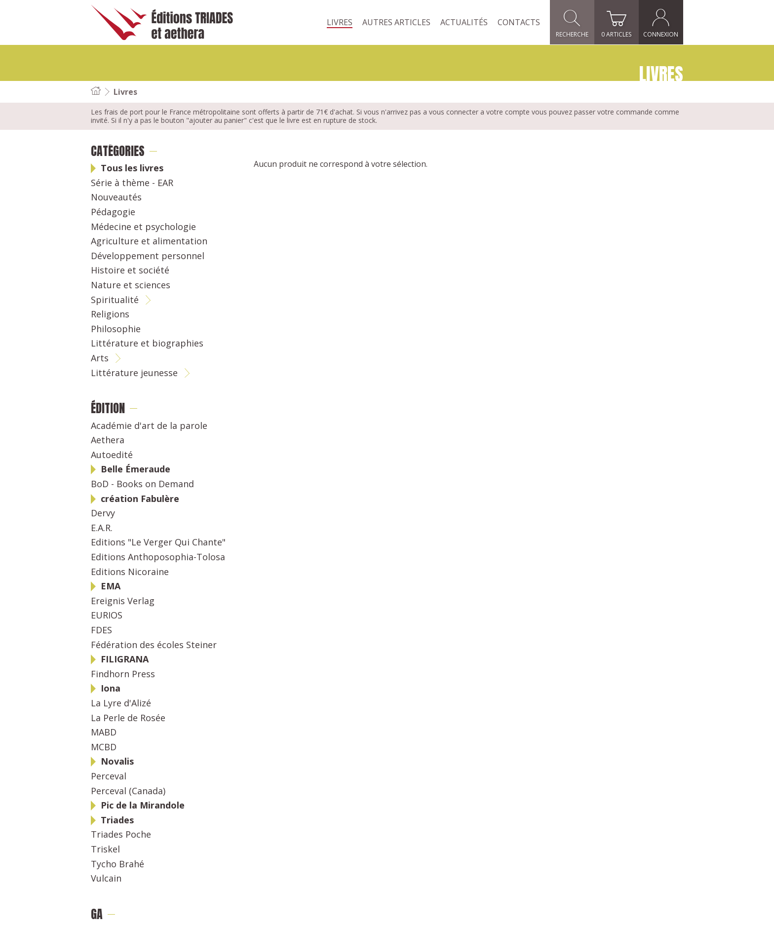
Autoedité (112, 455)
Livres (339, 22)
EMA (110, 586)
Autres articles (396, 22)
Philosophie (116, 329)
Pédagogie (113, 212)
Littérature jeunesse (134, 373)
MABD (103, 732)
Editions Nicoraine (130, 572)
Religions (110, 314)
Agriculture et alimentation (149, 241)
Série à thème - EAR (132, 183)
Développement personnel (147, 256)
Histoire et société (130, 270)
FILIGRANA (125, 659)
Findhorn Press (123, 674)
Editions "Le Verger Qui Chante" (158, 542)
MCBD (103, 747)
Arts (100, 358)
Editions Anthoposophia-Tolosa (158, 557)
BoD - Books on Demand (142, 484)
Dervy (103, 513)
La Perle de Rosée (128, 718)
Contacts (519, 22)
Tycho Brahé (117, 864)
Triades (117, 820)
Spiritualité (115, 300)
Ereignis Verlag (123, 601)
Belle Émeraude (135, 469)
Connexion (661, 22)
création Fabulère (140, 499)
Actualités (464, 22)
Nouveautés (116, 197)
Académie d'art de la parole (149, 426)
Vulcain (106, 878)
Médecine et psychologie (143, 227)
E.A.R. (102, 528)
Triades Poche (121, 834)
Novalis (117, 761)
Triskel (105, 849)
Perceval (108, 776)
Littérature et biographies (147, 343)
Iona (110, 688)
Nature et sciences (130, 285)
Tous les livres (132, 168)
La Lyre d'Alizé (121, 703)
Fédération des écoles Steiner (154, 645)
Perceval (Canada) (128, 791)
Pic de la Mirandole (143, 805)
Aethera (107, 440)
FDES (101, 630)
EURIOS (106, 615)
